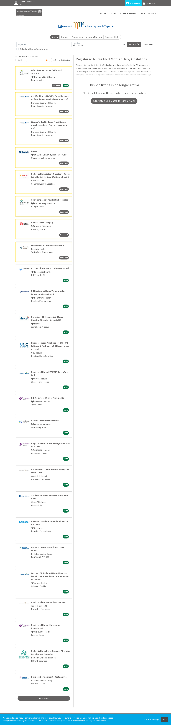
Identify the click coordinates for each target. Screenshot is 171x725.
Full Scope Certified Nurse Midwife (47, 245)
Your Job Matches (94, 37)
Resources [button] (147, 13)
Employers (149, 3)
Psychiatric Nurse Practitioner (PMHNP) (50, 268)
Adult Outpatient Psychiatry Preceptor (49, 199)
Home (103, 13)
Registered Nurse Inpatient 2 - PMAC (48, 602)
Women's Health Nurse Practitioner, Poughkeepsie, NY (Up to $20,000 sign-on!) (49, 125)
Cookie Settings (151, 719)
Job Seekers (133, 3)
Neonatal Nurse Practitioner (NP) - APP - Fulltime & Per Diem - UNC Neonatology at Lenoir (50, 345)
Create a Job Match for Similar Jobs (114, 100)
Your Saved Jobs (112, 37)
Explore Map (77, 37)
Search (55, 37)
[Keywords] (44, 44)
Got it (164, 719)
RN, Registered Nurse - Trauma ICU (47, 397)
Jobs (113, 13)
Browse (64, 37)
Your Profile (128, 13)
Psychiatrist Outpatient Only (44, 420)
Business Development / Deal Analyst (49, 676)
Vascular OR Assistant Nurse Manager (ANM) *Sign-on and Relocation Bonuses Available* (50, 576)
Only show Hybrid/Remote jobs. (34, 49)
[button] (148, 44)
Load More (44, 698)
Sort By (20, 60)
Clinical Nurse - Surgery (42, 222)
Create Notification (61, 60)
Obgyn (34, 151)
